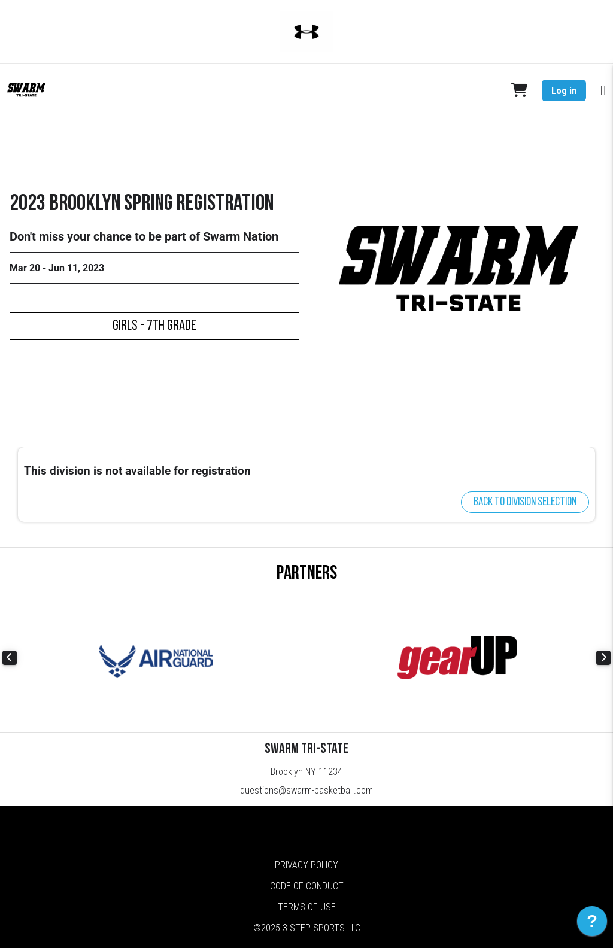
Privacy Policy (306, 865)
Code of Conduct (307, 886)
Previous (9, 658)
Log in (563, 90)
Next (603, 658)
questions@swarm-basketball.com (306, 790)
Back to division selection (525, 502)
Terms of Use (307, 907)
